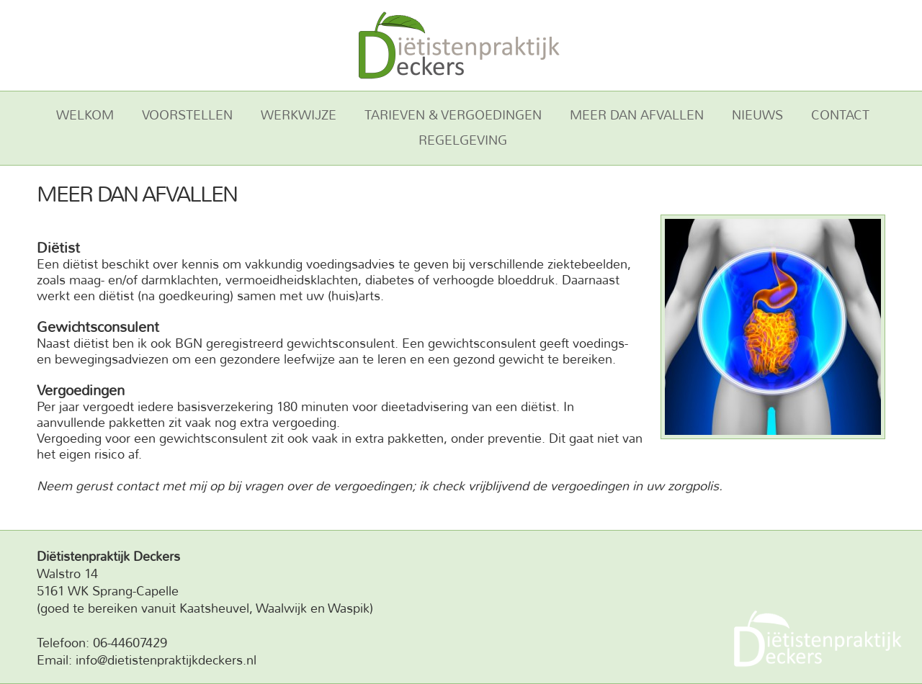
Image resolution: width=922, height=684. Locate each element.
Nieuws (757, 115)
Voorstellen (187, 115)
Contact (840, 115)
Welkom (85, 115)
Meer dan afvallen (637, 115)
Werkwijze (298, 115)
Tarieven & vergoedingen (453, 115)
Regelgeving (463, 140)
